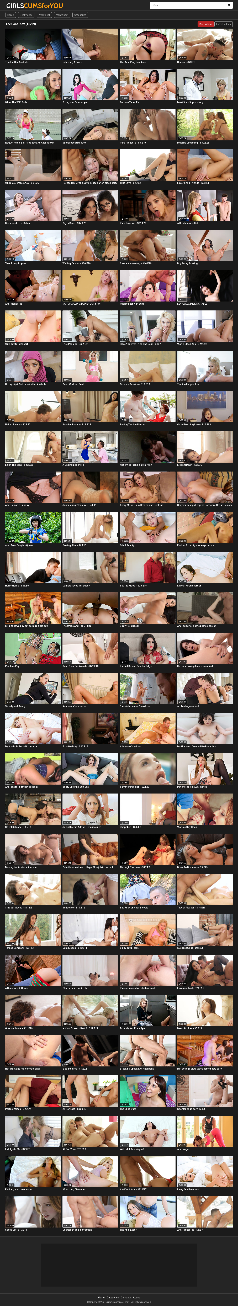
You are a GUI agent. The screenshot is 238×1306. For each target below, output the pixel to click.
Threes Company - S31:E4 (19, 948)
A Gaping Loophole (73, 464)
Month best (62, 15)
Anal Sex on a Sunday (17, 505)
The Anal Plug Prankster (133, 62)
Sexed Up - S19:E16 (16, 1229)
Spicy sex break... (130, 948)
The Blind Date (128, 1109)
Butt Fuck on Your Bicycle (134, 907)
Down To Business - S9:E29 (192, 867)
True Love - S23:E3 (130, 183)
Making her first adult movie (20, 867)
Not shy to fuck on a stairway (136, 464)
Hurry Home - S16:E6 (17, 585)
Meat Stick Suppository (190, 102)
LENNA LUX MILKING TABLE (192, 303)
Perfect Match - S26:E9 (18, 1109)
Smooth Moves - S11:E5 (18, 907)
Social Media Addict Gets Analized (81, 827)
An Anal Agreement (188, 706)
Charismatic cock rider (75, 988)
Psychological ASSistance (192, 786)
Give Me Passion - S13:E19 (135, 384)
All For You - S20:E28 (74, 1149)
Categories (80, 15)
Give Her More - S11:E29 (19, 1028)
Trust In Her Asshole (16, 62)
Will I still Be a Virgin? (132, 1149)
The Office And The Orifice (76, 626)
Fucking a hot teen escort (19, 1189)
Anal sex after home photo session (196, 626)
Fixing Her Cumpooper (75, 102)
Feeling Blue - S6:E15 (74, 545)
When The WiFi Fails (16, 102)
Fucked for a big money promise (195, 545)
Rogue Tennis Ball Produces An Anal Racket (29, 142)
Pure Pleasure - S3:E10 (133, 142)
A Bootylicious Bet (187, 223)
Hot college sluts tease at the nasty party (199, 1068)
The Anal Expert (128, 1229)
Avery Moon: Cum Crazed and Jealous (141, 505)
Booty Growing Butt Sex (75, 786)
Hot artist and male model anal (22, 1068)
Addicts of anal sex (130, 746)
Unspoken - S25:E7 (130, 827)
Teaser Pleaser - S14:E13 (191, 907)
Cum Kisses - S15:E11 (74, 948)
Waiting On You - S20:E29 (76, 263)
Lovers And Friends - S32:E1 (193, 183)
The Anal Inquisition (188, 384)
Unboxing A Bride (72, 62)
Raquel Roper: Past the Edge (136, 666)
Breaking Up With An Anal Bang (137, 1068)
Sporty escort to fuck (74, 142)
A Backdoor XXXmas (17, 988)
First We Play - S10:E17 (75, 746)
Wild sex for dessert (16, 344)
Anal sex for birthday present (21, 786)
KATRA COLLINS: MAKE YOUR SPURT (82, 303)
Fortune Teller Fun (130, 102)
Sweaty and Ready (15, 706)
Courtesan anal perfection (77, 1229)
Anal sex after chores (74, 706)
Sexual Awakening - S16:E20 (135, 263)
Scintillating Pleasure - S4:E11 (79, 505)
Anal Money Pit (13, 303)
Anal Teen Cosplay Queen (19, 545)
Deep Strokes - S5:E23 (189, 1028)
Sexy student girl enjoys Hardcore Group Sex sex (204, 505)
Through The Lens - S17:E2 (135, 867)
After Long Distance (73, 1189)
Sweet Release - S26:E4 (18, 827)
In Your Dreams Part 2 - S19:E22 (80, 1028)
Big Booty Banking (187, 263)
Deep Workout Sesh (73, 384)
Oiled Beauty (127, 545)
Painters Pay (12, 666)
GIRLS (15, 6)
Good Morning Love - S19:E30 (194, 424)
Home (10, 15)
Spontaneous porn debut (191, 1109)
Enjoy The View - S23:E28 (19, 464)
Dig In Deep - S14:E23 (74, 223)
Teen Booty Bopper (15, 263)
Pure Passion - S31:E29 (133, 223)
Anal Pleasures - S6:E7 (190, 1229)
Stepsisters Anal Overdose (135, 706)
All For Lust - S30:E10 (74, 1109)
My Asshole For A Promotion (21, 746)
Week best (44, 15)
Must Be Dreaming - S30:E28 (193, 142)
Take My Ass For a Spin (133, 1028)
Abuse (136, 1297)
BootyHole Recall (129, 626)
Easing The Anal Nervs (132, 424)
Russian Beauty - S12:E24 (76, 424)
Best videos (26, 15)
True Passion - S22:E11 (75, 344)
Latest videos (223, 24)
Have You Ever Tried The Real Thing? (140, 344)
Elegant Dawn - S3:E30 (189, 464)
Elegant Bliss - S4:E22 (74, 1068)
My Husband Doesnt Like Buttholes (196, 746)
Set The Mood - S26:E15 (133, 585)
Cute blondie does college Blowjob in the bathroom (90, 867)
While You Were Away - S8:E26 (22, 183)
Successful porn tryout (190, 948)
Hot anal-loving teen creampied (195, 666)
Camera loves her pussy (76, 585)
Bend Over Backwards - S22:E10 (80, 666)
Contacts (126, 1297)
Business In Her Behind (18, 223)
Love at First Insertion (189, 585)
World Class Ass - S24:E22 (192, 344)
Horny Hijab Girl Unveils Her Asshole (25, 384)
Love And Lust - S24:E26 (190, 988)
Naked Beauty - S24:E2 (17, 424)
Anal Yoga (183, 1149)
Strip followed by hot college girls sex (26, 626)
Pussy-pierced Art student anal (137, 988)
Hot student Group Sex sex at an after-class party (89, 183)
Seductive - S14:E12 (73, 907)
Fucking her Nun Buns (132, 303)
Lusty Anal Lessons (188, 1189)
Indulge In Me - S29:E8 (17, 1149)
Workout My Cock (187, 827)
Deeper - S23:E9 (186, 62)
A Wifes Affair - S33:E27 (133, 1189)
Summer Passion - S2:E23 (134, 786)
